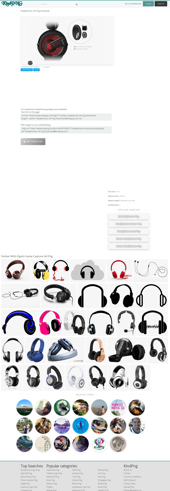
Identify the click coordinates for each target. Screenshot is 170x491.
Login (148, 4)
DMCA (36, 70)
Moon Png (76, 456)
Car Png (101, 446)
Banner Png (103, 466)
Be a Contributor (133, 4)
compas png (26, 463)
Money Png (103, 442)
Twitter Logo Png (54, 446)
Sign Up (161, 4)
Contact (127, 446)
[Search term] (58, 4)
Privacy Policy (129, 456)
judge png (25, 456)
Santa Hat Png (52, 449)
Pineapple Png (104, 453)
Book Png (102, 459)
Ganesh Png (103, 463)
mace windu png (28, 449)
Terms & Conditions (132, 449)
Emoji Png (102, 456)
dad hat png (26, 446)
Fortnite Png (77, 466)
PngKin (49, 459)
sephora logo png (29, 459)
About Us (128, 442)
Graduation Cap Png (81, 459)
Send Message (27, 70)
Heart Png (50, 466)
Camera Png (77, 446)
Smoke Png (77, 453)
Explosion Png (78, 463)
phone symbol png (29, 453)
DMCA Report (130, 453)
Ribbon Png (51, 456)
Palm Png (76, 442)
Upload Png (129, 459)
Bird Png (102, 449)
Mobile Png (51, 463)
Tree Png (76, 449)
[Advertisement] (67, 89)
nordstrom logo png (30, 442)
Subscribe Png (52, 442)
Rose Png (50, 453)
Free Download (33, 141)
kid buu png (26, 466)
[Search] (76, 4)
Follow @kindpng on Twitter (136, 470)
